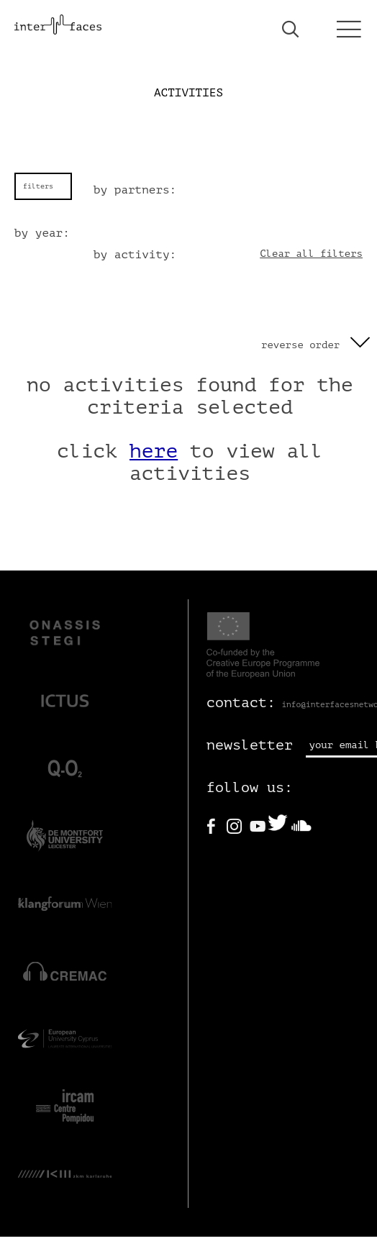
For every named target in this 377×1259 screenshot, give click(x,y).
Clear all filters (311, 253)
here (154, 451)
